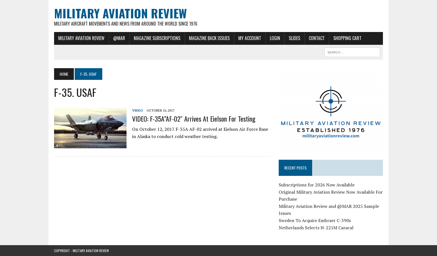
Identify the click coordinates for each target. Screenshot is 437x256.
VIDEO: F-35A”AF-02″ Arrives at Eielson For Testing (193, 119)
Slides (294, 38)
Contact (317, 38)
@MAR (119, 38)
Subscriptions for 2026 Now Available (317, 185)
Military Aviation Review (81, 38)
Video (137, 110)
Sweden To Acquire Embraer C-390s (315, 220)
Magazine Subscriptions (157, 38)
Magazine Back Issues (209, 38)
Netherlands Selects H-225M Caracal (316, 228)
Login (275, 38)
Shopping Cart (347, 38)
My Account (249, 38)
